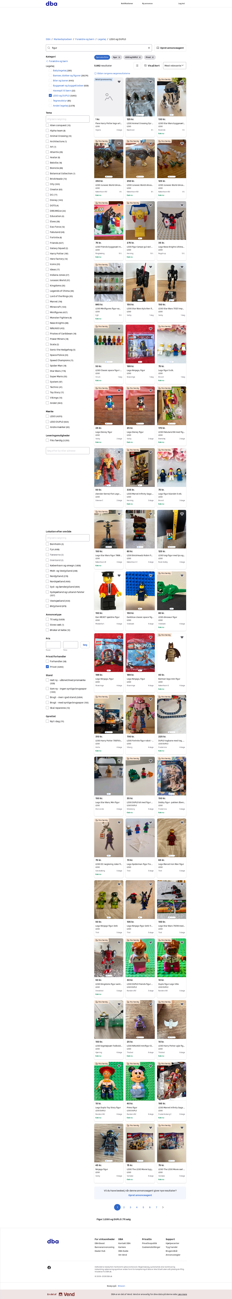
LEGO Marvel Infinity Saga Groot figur (140, 493)
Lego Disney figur (108, 432)
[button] (170, 47)
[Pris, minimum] (53, 644)
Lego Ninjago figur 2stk (108, 926)
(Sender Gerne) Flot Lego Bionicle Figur (108, 493)
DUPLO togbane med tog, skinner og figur (171, 740)
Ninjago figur (108, 1169)
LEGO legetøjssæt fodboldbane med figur (108, 1045)
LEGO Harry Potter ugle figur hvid (171, 1045)
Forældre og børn (84, 39)
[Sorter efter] (174, 65)
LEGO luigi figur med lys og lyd (171, 555)
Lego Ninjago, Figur (140, 370)
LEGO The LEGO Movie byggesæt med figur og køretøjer (140, 1169)
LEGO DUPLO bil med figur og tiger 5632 (140, 802)
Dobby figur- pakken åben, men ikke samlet (171, 802)
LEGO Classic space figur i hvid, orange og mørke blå (108, 370)
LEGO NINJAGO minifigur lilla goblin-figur (140, 1045)
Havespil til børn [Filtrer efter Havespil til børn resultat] (64, 90)
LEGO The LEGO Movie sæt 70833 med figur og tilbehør (171, 1169)
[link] (57, 61)
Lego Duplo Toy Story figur (108, 1107)
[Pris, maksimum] (70, 644)
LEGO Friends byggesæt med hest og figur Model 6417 (108, 247)
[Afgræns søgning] (68, 119)
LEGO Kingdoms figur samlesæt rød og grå (108, 984)
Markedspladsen (63, 39)
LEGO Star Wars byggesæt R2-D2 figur (171, 123)
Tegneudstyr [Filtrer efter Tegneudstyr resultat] (62, 100)
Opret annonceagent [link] (140, 1195)
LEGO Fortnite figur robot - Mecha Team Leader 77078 (140, 740)
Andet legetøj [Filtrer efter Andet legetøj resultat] (64, 105)
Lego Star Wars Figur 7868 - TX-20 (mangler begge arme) (108, 555)
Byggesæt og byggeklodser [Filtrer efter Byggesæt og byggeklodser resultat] (71, 85)
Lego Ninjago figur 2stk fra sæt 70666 (140, 926)
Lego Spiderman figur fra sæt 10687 (140, 864)
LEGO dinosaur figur (171, 617)
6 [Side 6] (150, 1207)
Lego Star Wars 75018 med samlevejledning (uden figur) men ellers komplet (171, 926)
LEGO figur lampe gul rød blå (140, 247)
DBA (48, 39)
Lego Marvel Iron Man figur (171, 864)
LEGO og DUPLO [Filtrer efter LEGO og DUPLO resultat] (65, 95)
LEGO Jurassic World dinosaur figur (108, 185)
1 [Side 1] (117, 1207)
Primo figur (140, 1107)
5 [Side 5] (143, 1207)
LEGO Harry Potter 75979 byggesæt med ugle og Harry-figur (108, 740)
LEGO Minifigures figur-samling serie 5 (108, 308)
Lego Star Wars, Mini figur (108, 802)
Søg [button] (85, 645)
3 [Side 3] (130, 1207)
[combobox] (99, 47)
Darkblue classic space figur (140, 617)
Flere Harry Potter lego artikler (108, 123)
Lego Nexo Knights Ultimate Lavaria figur (171, 247)
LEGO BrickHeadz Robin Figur (140, 555)
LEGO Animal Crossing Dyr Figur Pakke (140, 123)
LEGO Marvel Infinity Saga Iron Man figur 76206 (171, 1107)
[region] (140, 97)
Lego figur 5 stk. (171, 370)
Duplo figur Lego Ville (171, 984)
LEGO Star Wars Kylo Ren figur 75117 (140, 308)
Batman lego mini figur (171, 679)
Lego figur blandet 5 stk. (171, 493)
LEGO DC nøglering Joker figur (108, 864)
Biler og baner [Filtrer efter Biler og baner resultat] (63, 80)
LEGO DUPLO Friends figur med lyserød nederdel (140, 984)
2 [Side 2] (124, 1207)
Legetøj (102, 39)
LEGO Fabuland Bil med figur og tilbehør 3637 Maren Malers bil (171, 432)
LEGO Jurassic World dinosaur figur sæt (171, 185)
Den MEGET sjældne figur (108, 617)
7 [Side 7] (156, 1207)
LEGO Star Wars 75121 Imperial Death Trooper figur (171, 308)
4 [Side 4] (137, 1207)
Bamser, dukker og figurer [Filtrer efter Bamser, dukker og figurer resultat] (70, 75)
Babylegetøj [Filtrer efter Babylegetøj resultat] (62, 70)
